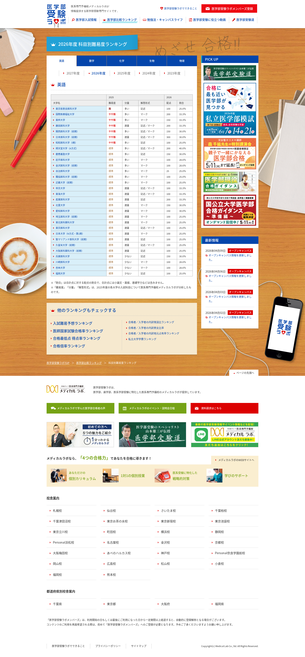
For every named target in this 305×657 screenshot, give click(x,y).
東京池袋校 (222, 521)
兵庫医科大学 (63, 256)
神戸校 (165, 553)
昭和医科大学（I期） (66, 142)
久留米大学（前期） (66, 245)
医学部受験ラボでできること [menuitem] (180, 8)
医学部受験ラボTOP (58, 363)
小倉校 (219, 563)
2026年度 (98, 73)
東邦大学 (60, 120)
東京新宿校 (168, 521)
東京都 (111, 604)
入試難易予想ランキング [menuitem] (72, 323)
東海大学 (60, 194)
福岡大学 (60, 273)
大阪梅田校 (60, 553)
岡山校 (57, 563)
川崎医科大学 (63, 262)
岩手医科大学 (63, 160)
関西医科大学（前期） (67, 131)
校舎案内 (53, 498)
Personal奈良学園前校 (230, 553)
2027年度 (73, 73)
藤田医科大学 (63, 125)
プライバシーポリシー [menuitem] (108, 646)
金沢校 (165, 542)
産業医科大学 (63, 199)
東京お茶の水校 (117, 521)
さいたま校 (168, 510)
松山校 (165, 563)
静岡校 (219, 532)
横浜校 (165, 532)
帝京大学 (60, 188)
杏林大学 (60, 268)
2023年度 (173, 73)
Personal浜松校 (63, 542)
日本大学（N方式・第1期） (70, 233)
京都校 (219, 542)
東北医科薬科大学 (65, 222)
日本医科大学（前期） (67, 137)
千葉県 (57, 604)
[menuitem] (84, 20)
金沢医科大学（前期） (67, 165)
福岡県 (219, 604)
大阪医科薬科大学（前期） (70, 251)
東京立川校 (60, 532)
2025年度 (123, 73)
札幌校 (57, 510)
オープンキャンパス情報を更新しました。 (230, 257)
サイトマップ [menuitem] (138, 646)
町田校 (111, 532)
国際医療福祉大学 (65, 114)
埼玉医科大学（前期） (67, 216)
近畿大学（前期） (65, 182)
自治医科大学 (63, 171)
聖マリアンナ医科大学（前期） (72, 239)
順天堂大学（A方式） (67, 148)
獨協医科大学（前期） (67, 177)
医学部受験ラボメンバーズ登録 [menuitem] (232, 8)
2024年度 (148, 73)
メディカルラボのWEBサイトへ (236, 460)
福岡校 (57, 574)
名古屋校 (113, 542)
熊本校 (111, 574)
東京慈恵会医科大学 (66, 108)
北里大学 (60, 205)
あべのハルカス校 (119, 553)
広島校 (111, 563)
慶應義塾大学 (63, 154)
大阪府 (165, 604)
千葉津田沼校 (62, 521)
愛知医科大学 (63, 211)
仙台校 (111, 510)
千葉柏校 (221, 510)
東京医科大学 (63, 228)
